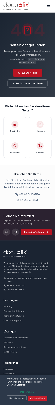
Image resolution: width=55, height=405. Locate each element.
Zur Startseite (27, 72)
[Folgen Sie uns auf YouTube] (15, 232)
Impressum (9, 369)
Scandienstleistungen (14, 315)
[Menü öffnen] (48, 6)
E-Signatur (9, 342)
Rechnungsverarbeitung (15, 347)
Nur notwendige (16, 398)
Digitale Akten (10, 351)
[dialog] (27, 390)
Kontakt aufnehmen (36, 232)
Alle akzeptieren (37, 398)
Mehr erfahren (27, 391)
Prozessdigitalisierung (14, 311)
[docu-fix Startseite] (16, 6)
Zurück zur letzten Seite (27, 83)
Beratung (8, 306)
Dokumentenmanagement (16, 337)
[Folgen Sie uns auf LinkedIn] (6, 232)
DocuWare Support (13, 320)
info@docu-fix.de (27, 200)
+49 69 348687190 (27, 194)
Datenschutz (9, 373)
